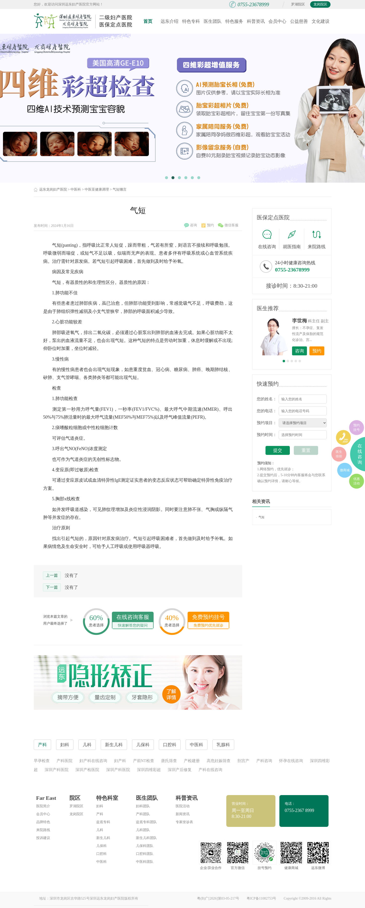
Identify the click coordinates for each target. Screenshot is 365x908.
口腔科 (101, 854)
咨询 (190, 225)
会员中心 (277, 21)
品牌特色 (43, 822)
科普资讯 (256, 21)
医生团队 (213, 21)
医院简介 (43, 806)
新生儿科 (103, 838)
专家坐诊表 (184, 822)
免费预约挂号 (208, 621)
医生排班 (339, 454)
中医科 (75, 189)
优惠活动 (356, 481)
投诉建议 (43, 838)
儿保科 (101, 846)
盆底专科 (103, 822)
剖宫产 (243, 761)
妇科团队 (143, 806)
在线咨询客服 (132, 621)
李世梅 (299, 320)
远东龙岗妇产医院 (53, 189)
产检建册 (192, 761)
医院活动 (183, 806)
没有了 (71, 575)
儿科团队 (143, 830)
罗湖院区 (298, 4)
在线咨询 (268, 239)
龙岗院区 (320, 4)
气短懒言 (120, 189)
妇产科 (120, 761)
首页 (147, 21)
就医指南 (293, 239)
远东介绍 (169, 21)
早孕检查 (42, 761)
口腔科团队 (144, 854)
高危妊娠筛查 (219, 761)
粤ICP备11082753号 (261, 898)
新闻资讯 (183, 814)
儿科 (99, 830)
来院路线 (317, 240)
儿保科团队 (144, 846)
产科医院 (64, 761)
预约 (207, 225)
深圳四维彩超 (149, 770)
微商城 (345, 470)
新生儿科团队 (146, 838)
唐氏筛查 (169, 761)
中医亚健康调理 (97, 189)
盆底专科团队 (146, 822)
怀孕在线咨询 (291, 761)
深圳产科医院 (56, 770)
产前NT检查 (143, 761)
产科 (99, 814)
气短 (260, 517)
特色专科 (191, 21)
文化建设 (321, 21)
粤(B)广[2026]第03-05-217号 (218, 898)
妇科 (99, 806)
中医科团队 (144, 862)
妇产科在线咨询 (93, 761)
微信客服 (228, 225)
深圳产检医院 (87, 770)
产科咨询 (264, 761)
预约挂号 (356, 427)
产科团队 (143, 814)
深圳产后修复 (180, 770)
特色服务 (234, 21)
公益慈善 (299, 21)
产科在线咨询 (210, 770)
